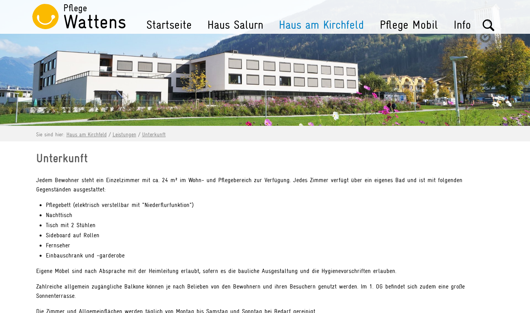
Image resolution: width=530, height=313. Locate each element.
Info (462, 24)
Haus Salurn (235, 24)
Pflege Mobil (409, 24)
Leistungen (124, 134)
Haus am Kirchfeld (321, 24)
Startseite (169, 24)
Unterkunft (154, 134)
